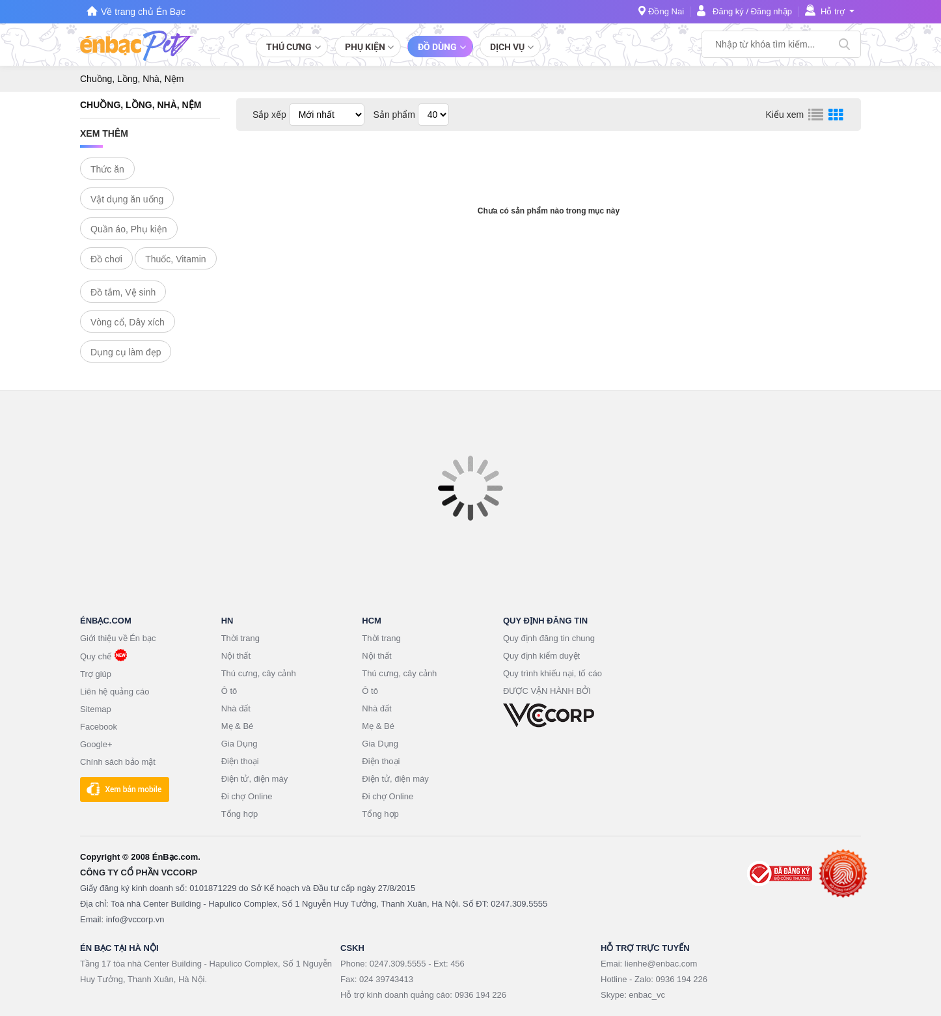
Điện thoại (240, 761)
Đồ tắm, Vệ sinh (123, 292)
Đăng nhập (771, 11)
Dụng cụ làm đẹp (125, 352)
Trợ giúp (95, 674)
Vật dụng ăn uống (126, 199)
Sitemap (95, 709)
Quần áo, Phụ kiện (128, 229)
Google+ (96, 744)
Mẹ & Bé (237, 726)
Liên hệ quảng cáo (115, 691)
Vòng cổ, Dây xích (127, 322)
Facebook (98, 727)
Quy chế (95, 656)
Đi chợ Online (247, 796)
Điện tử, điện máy (254, 779)
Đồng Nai (666, 11)
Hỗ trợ (833, 11)
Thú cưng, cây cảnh (258, 673)
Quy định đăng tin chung (549, 638)
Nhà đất (236, 708)
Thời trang (240, 638)
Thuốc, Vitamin (175, 259)
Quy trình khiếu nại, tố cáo (552, 673)
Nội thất (236, 656)
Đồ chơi (106, 259)
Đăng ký (728, 11)
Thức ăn (107, 169)
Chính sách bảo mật (118, 762)
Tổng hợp (239, 814)
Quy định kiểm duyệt (541, 656)
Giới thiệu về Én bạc (118, 638)
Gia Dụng (239, 743)
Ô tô (229, 691)
